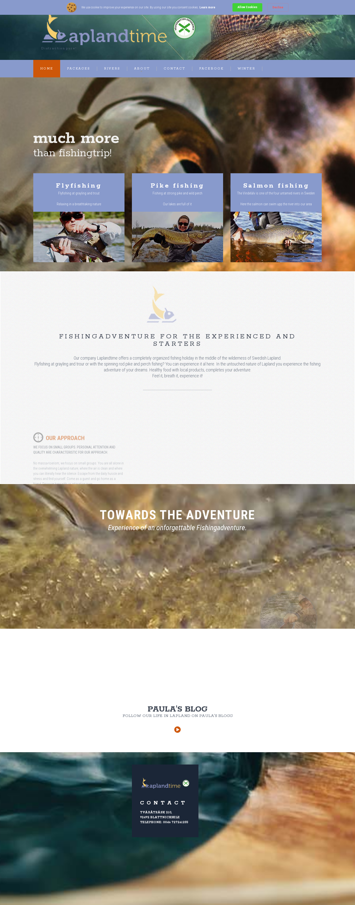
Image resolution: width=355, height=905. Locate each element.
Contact (174, 68)
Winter (246, 68)
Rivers (112, 68)
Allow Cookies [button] (247, 7)
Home (46, 68)
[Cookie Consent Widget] (177, 7)
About (142, 68)
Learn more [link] (207, 7)
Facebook (211, 68)
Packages (78, 68)
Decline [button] (277, 7)
